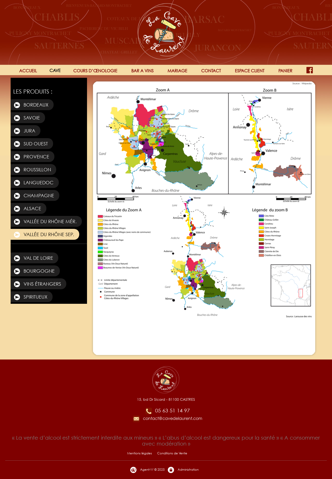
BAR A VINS (142, 70)
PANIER (285, 70)
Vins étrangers (37, 284)
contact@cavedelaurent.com (167, 418)
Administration (183, 470)
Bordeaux (30, 105)
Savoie (26, 118)
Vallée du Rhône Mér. (45, 222)
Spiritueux (30, 297)
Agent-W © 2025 (147, 470)
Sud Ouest (30, 144)
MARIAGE (177, 70)
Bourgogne (34, 271)
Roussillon (32, 170)
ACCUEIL (28, 70)
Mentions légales (139, 453)
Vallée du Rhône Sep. (43, 235)
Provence (31, 157)
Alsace (27, 209)
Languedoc (33, 183)
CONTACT (211, 70)
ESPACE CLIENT (249, 70)
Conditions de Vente (172, 453)
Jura (24, 131)
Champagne (33, 196)
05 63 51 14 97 (167, 410)
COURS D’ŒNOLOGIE (95, 70)
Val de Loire (33, 258)
